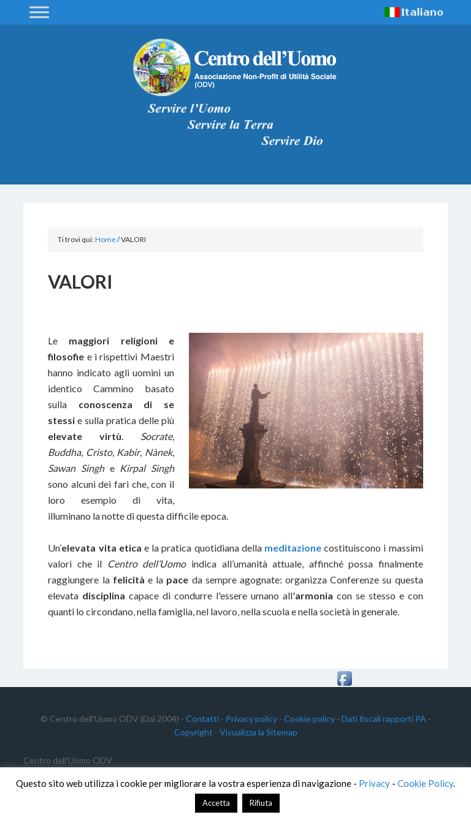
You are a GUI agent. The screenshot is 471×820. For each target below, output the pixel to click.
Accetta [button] (216, 803)
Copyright (193, 732)
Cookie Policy (425, 783)
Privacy (374, 783)
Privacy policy (251, 718)
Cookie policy (309, 718)
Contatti (202, 718)
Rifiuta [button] (261, 803)
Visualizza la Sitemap (258, 732)
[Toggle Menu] (39, 12)
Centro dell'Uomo (235, 67)
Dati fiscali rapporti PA (384, 718)
